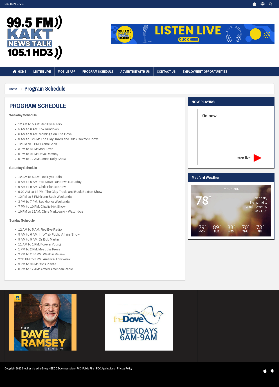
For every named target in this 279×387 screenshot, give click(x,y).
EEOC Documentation (62, 368)
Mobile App (66, 71)
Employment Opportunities (205, 71)
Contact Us (166, 71)
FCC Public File (85, 368)
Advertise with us (135, 71)
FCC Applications (105, 368)
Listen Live (42, 71)
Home (19, 71)
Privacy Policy (124, 368)
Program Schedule (97, 71)
